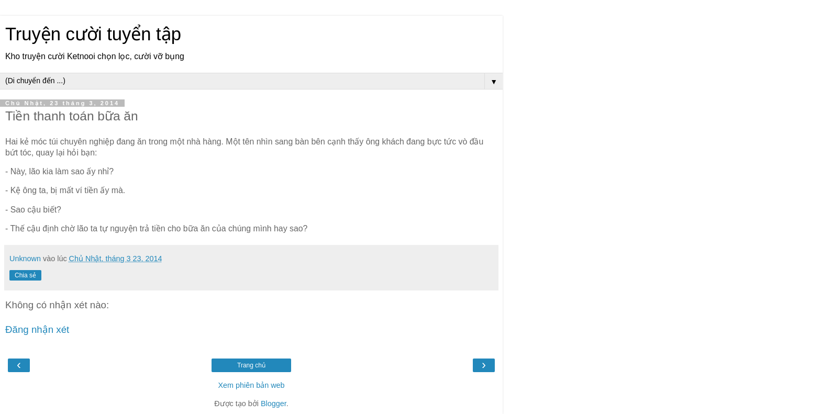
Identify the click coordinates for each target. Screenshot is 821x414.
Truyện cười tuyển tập (93, 34)
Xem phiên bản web (251, 385)
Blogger (273, 403)
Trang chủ (251, 365)
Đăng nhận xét (37, 329)
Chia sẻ (25, 275)
